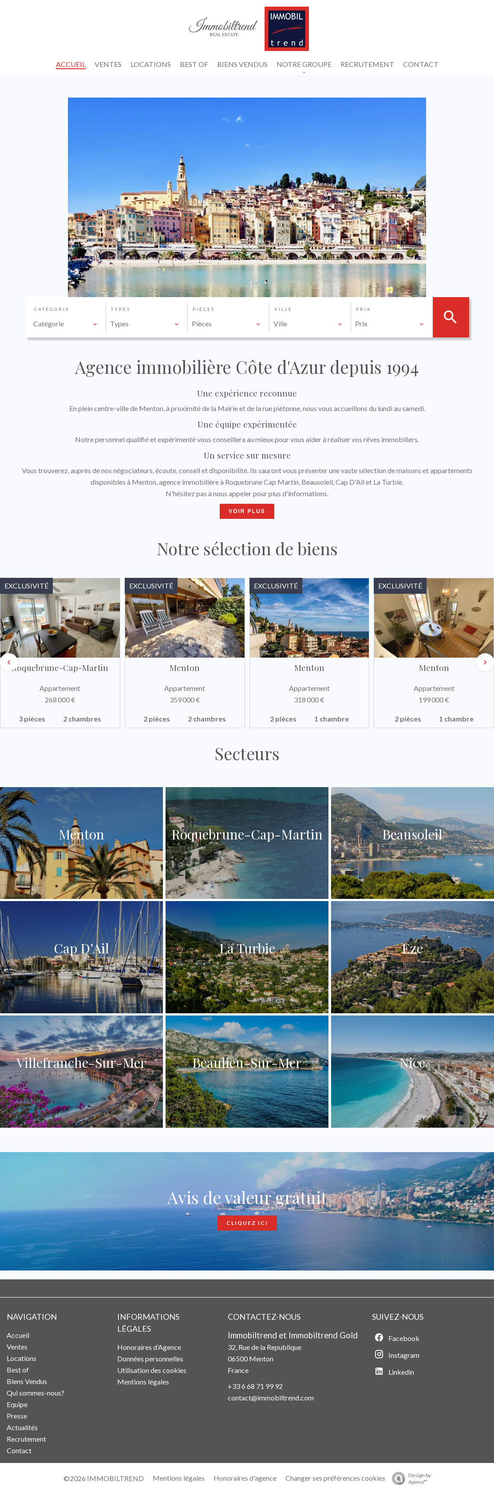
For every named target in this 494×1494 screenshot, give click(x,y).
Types (120, 309)
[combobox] (66, 324)
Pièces (204, 309)
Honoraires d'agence (245, 1478)
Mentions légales (179, 1478)
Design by (409, 1478)
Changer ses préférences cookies (335, 1478)
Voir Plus (247, 511)
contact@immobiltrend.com (271, 1397)
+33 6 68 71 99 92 (255, 1386)
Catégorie (52, 309)
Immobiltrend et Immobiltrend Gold (293, 1335)
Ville (283, 309)
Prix (363, 309)
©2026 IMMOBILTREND (103, 1478)
